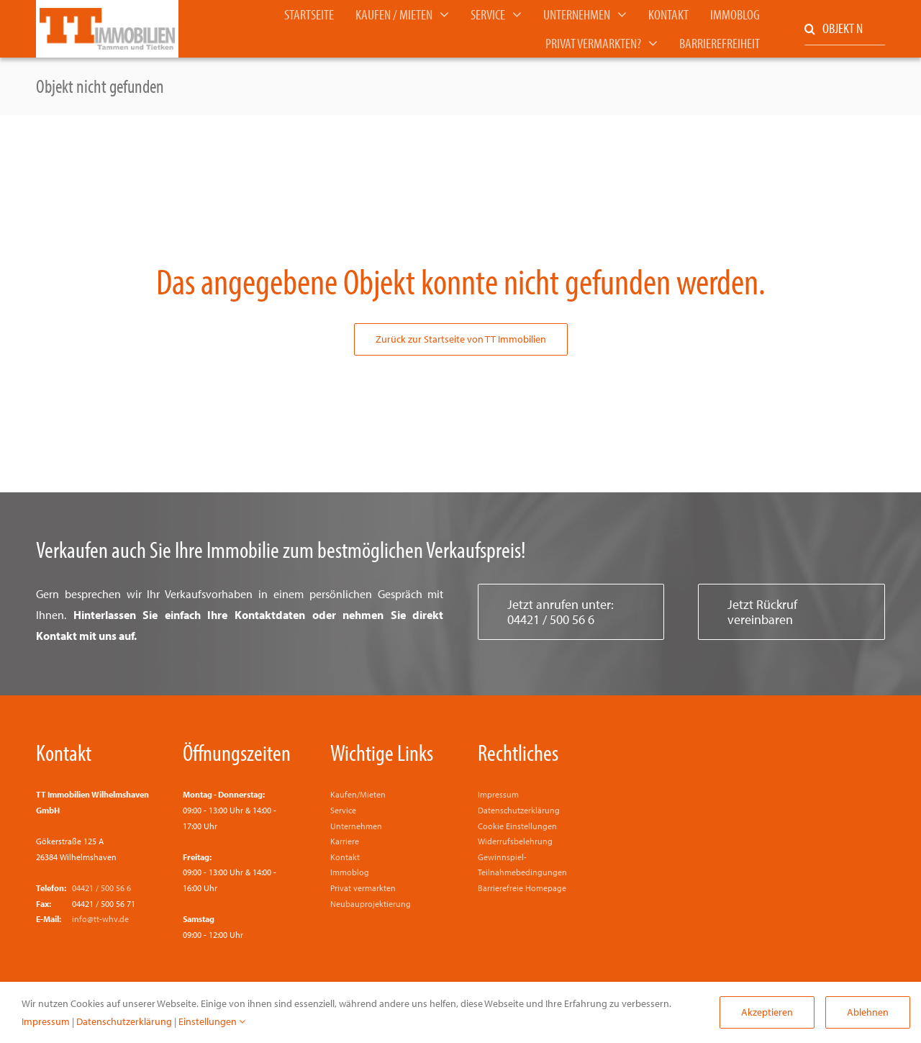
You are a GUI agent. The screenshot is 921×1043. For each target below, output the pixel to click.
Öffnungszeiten (237, 752)
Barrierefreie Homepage (522, 887)
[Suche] (809, 29)
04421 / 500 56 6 (101, 887)
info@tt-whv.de (100, 918)
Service (343, 810)
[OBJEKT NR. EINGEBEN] (844, 29)
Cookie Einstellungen (517, 826)
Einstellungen (211, 1021)
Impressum (498, 794)
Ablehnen (868, 1012)
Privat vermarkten (363, 887)
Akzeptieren (767, 1012)
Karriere (344, 841)
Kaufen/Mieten (358, 794)
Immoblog (349, 872)
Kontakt (63, 752)
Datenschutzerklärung (519, 810)
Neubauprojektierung (370, 903)
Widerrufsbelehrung (515, 841)
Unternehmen (356, 826)
